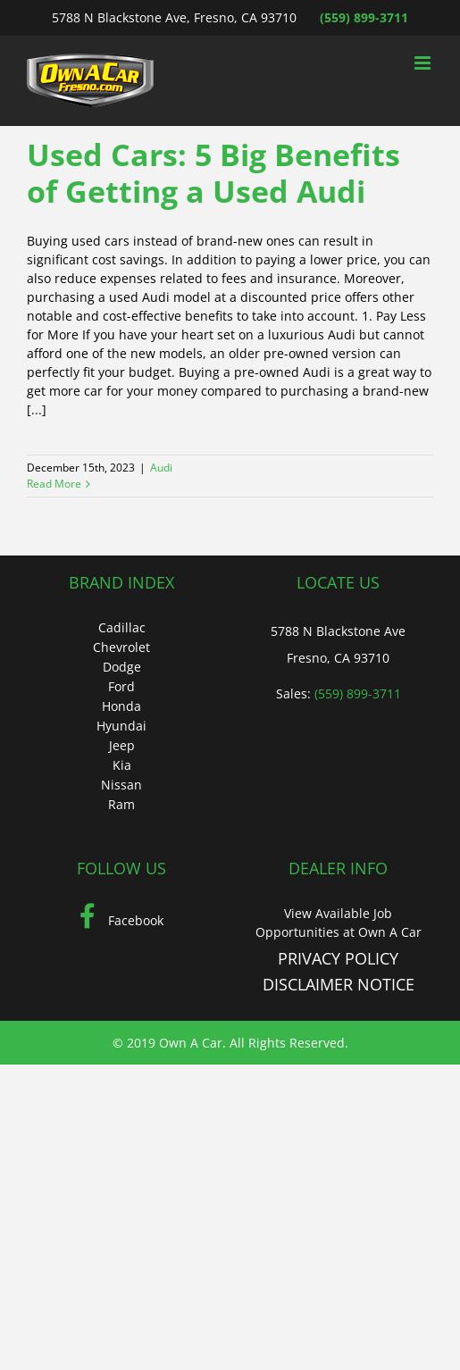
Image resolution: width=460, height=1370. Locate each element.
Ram (121, 804)
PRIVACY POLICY (338, 958)
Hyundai (121, 725)
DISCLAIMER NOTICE (338, 984)
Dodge (122, 666)
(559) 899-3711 (364, 17)
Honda (121, 706)
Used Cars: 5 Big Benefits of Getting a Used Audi (213, 173)
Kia (122, 764)
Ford (121, 686)
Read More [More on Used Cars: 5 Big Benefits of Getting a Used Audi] (54, 483)
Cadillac (122, 627)
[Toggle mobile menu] (423, 63)
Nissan (121, 784)
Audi (161, 467)
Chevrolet (121, 647)
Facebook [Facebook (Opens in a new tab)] (121, 920)
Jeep (122, 745)
